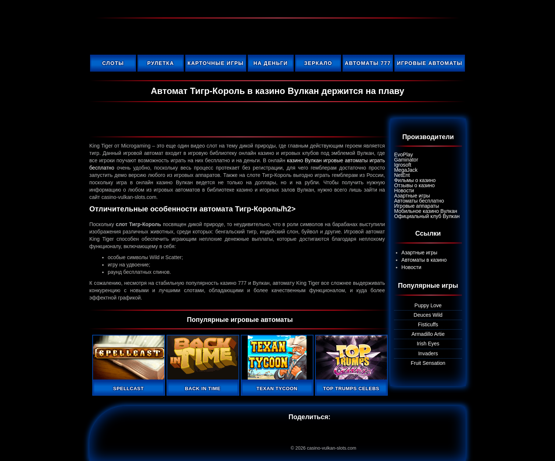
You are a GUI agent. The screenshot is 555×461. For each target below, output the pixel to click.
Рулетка (160, 63)
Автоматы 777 (368, 63)
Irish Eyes (428, 343)
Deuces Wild (428, 315)
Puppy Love (428, 305)
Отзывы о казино (414, 185)
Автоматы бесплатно (419, 201)
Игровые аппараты (416, 206)
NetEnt (402, 175)
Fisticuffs (428, 324)
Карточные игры (215, 63)
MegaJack (406, 170)
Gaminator (406, 160)
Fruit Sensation (428, 363)
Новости (404, 190)
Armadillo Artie (427, 334)
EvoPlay (403, 154)
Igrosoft (402, 165)
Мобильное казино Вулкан (425, 211)
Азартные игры (412, 196)
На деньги (271, 63)
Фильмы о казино (415, 180)
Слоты (113, 63)
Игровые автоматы (429, 63)
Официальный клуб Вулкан (426, 216)
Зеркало (318, 63)
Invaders (428, 353)
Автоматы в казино (424, 260)
